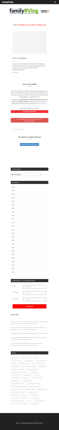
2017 (13, 219)
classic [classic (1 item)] (14, 363)
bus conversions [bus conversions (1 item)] (28, 360)
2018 (13, 215)
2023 (13, 197)
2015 (13, 226)
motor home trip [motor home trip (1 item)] (42, 389)
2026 (13, 187)
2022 (13, 201)
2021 (13, 205)
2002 (13, 272)
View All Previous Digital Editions (29, 144)
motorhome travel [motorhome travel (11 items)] (30, 389)
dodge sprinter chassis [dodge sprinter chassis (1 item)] (29, 366)
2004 (13, 265)
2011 (13, 240)
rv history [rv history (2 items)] (25, 398)
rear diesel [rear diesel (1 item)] (24, 395)
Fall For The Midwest (19, 58)
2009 (13, 247)
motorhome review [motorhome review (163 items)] (17, 389)
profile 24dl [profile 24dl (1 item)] (15, 395)
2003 (13, 268)
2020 (13, 208)
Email (14, 286)
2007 (13, 254)
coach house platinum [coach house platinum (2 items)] (38, 363)
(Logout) (29, 86)
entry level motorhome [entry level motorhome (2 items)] (18, 369)
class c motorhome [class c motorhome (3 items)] (41, 360)
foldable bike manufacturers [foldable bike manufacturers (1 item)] (20, 372)
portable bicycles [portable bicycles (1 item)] (33, 392)
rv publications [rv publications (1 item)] (35, 398)
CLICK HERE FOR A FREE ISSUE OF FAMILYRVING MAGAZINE (29, 120)
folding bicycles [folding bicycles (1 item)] (16, 375)
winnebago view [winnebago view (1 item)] (34, 403)
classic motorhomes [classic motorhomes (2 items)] (24, 363)
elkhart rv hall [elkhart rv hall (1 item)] (42, 366)
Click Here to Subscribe (29, 111)
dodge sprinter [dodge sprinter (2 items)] (16, 366)
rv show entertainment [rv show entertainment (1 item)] (18, 400)
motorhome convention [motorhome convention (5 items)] (33, 383)
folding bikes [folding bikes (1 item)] (27, 375)
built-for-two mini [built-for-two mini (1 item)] (16, 360)
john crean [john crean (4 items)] (25, 377)
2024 (13, 194)
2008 (13, 251)
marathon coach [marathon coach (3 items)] (16, 380)
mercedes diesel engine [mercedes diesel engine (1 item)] (18, 383)
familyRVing (7, 2)
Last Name (15, 298)
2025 (13, 190)
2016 (13, 222)
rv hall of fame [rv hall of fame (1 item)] (16, 398)
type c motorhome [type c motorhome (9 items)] (22, 403)
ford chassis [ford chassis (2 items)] (37, 375)
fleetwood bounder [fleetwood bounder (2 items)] (32, 369)
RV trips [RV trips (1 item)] (29, 400)
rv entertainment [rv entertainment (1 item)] (34, 395)
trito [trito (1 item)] (13, 403)
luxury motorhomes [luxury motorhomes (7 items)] (36, 377)
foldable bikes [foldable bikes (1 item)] (34, 372)
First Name (15, 292)
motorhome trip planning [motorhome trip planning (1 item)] (18, 392)
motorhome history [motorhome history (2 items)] (34, 386)
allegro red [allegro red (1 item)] (15, 358)
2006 (13, 258)
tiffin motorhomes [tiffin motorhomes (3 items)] (39, 400)
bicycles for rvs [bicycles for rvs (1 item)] (25, 358)
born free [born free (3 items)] (35, 358)
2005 (13, 261)
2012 (13, 236)
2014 (13, 229)
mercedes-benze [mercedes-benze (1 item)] (27, 380)
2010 (13, 243)
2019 (13, 212)
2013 (13, 233)
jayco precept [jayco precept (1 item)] (15, 377)
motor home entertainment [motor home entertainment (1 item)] (19, 386)
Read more (15, 72)
